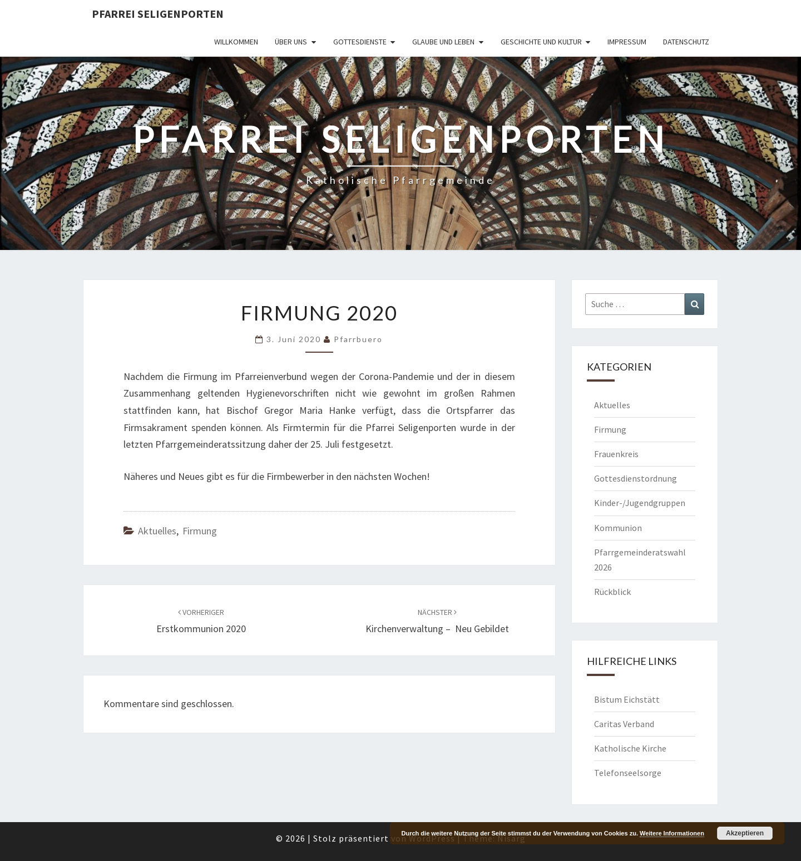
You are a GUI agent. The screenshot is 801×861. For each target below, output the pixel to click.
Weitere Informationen (672, 833)
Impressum (626, 42)
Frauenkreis (616, 453)
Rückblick (612, 591)
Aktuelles (157, 530)
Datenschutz (686, 42)
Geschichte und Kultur (541, 42)
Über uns (291, 42)
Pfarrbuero (358, 339)
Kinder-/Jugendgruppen (639, 502)
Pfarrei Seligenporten (158, 14)
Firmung (199, 530)
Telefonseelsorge (627, 772)
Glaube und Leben (443, 42)
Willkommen (236, 42)
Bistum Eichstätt (627, 699)
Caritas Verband (624, 723)
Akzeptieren (745, 833)
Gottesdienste (360, 42)
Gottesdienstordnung (635, 478)
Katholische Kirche (630, 748)
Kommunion (618, 527)
